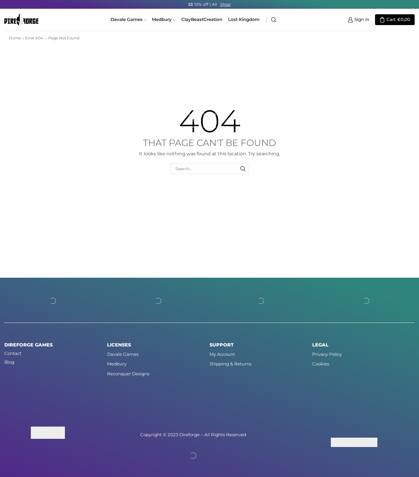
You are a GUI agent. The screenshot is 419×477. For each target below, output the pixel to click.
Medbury (163, 19)
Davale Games (128, 19)
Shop (225, 4)
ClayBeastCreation (201, 19)
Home (15, 38)
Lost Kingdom (244, 19)
